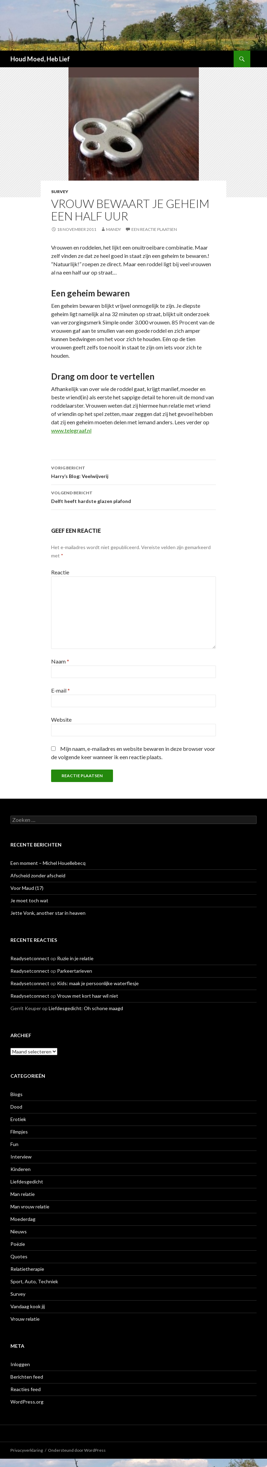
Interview (21, 1157)
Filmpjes (19, 1132)
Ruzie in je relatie (75, 958)
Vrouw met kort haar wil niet (87, 996)
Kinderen (20, 1169)
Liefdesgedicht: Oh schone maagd (86, 1008)
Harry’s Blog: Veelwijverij (133, 471)
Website (61, 719)
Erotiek (18, 1119)
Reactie (60, 572)
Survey (59, 191)
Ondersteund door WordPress (77, 1450)
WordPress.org (26, 1402)
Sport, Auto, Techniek (34, 1281)
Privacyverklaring (26, 1450)
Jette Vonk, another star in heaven (48, 913)
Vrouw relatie (25, 1319)
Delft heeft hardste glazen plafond (133, 496)
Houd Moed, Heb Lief (40, 59)
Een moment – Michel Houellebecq (48, 863)
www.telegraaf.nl (71, 430)
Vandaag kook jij (27, 1306)
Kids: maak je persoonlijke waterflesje (98, 983)
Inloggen (20, 1364)
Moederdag (22, 1219)
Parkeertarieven (74, 971)
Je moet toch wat (29, 900)
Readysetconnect (29, 958)
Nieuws (18, 1231)
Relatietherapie (27, 1269)
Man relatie (22, 1194)
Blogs (16, 1094)
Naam (60, 661)
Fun (14, 1144)
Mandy (113, 229)
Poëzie (17, 1244)
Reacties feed (25, 1389)
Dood (16, 1107)
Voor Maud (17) (26, 888)
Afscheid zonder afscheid (37, 875)
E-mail (60, 690)
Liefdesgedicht (26, 1181)
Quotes (18, 1256)
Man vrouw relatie (29, 1206)
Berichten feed (26, 1377)
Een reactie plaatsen (154, 229)
